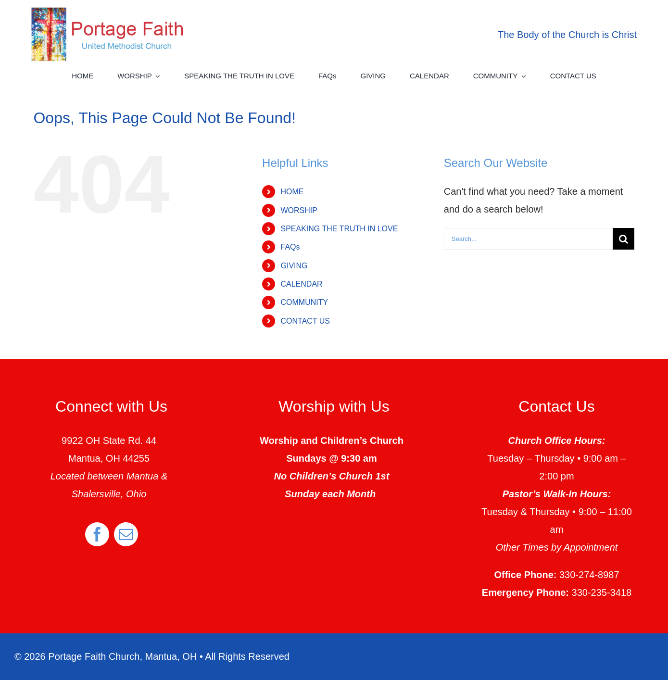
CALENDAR (301, 284)
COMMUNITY (304, 302)
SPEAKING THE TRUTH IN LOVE (339, 229)
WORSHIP (298, 210)
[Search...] (528, 239)
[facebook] (97, 534)
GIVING (293, 266)
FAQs (290, 247)
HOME (291, 192)
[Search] (623, 239)
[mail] (126, 534)
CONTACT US (305, 321)
